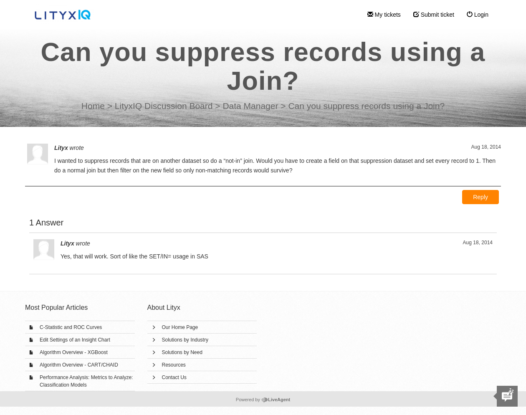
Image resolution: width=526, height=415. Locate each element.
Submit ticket (433, 14)
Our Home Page (180, 327)
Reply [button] (480, 197)
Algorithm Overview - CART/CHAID (79, 365)
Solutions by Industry (185, 340)
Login (477, 14)
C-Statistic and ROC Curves (71, 327)
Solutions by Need (182, 352)
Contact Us (174, 377)
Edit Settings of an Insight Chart (75, 340)
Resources (174, 365)
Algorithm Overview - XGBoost (74, 352)
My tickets (384, 14)
